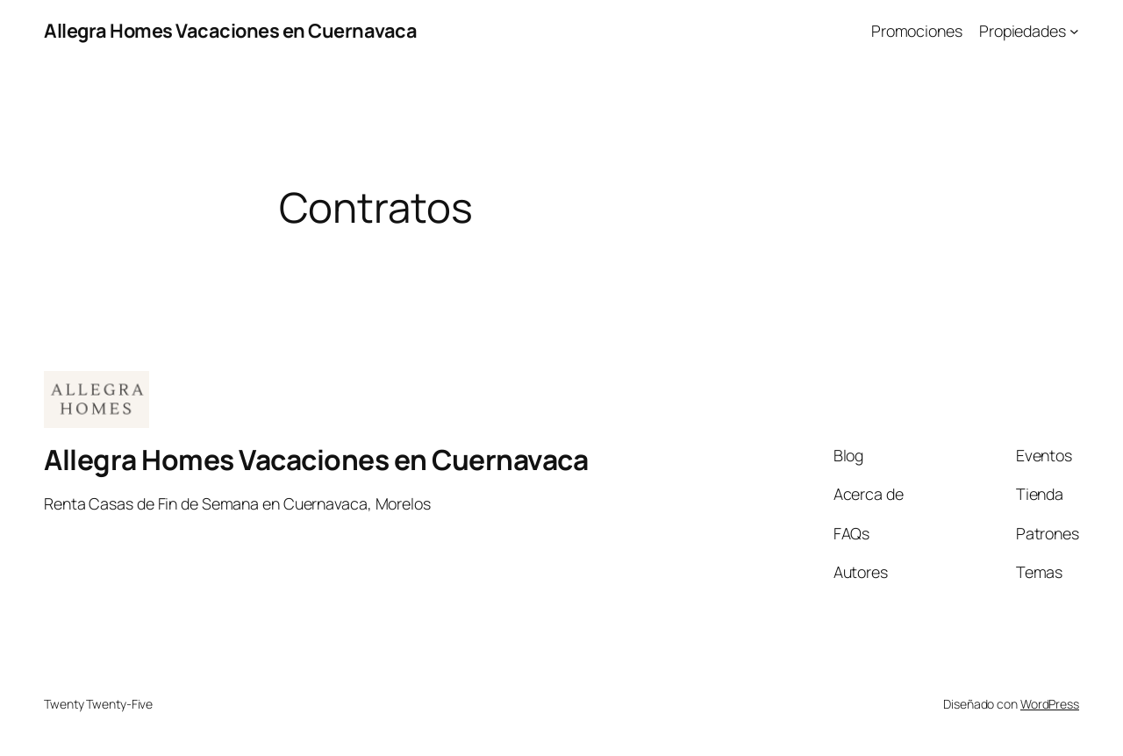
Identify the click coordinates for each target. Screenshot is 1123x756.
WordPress (1049, 703)
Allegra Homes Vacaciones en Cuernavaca (230, 31)
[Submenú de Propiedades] (1074, 31)
